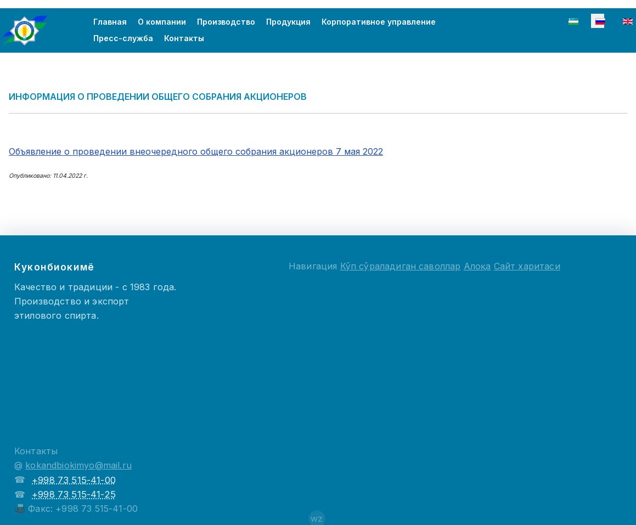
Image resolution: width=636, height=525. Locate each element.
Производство (226, 21)
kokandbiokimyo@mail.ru (78, 465)
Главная (110, 21)
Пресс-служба (123, 38)
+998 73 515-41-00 (74, 480)
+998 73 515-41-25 (74, 494)
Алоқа (477, 266)
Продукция (288, 21)
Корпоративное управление (379, 21)
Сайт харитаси (527, 266)
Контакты (184, 38)
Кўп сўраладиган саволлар (400, 266)
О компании (162, 21)
